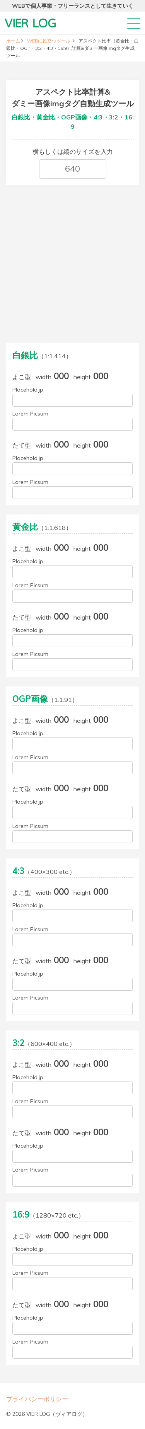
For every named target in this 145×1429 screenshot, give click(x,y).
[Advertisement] (72, 261)
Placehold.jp (27, 389)
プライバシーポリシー (37, 1399)
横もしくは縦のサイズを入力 (72, 151)
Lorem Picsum (30, 413)
